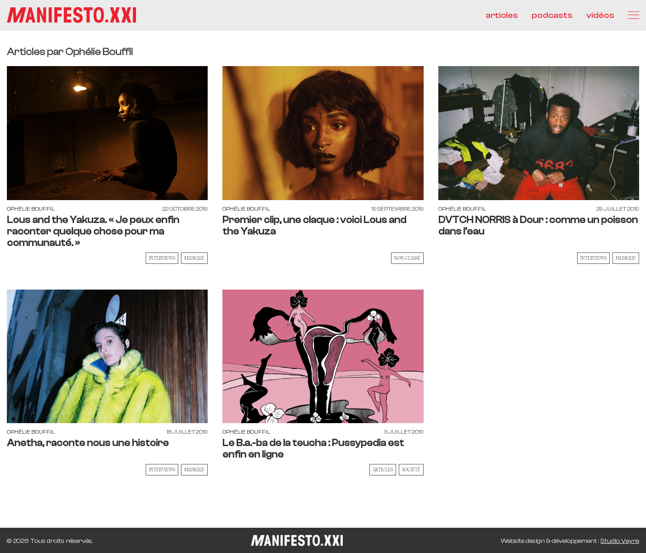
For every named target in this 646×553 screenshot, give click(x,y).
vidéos (600, 15)
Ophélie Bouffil (31, 209)
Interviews (162, 258)
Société (411, 469)
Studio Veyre (620, 541)
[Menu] (633, 15)
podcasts (552, 15)
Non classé (407, 258)
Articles (383, 469)
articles (502, 15)
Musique (194, 258)
